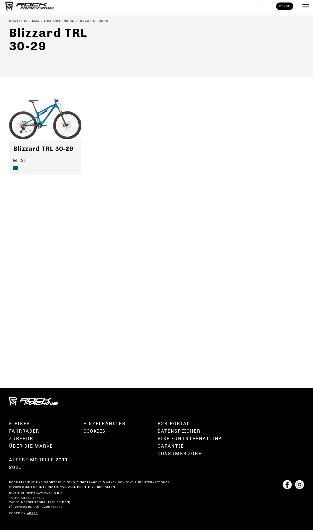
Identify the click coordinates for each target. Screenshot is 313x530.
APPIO (32, 513)
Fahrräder (24, 431)
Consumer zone (179, 453)
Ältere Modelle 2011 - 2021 (40, 463)
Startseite (18, 21)
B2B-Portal (173, 423)
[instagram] (299, 485)
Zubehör (21, 438)
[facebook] (287, 485)
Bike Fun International (191, 438)
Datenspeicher (178, 431)
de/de (281, 7)
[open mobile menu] (301, 6)
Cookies (94, 431)
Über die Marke (31, 446)
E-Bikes (19, 423)
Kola (35, 21)
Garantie (170, 446)
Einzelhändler (104, 423)
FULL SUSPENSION (59, 21)
